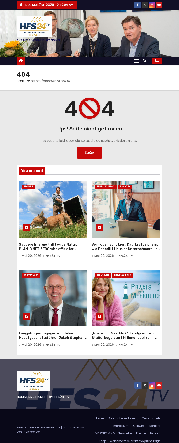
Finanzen (125, 186)
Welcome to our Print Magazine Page (135, 434)
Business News (105, 186)
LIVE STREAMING (104, 426)
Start (21, 81)
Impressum (120, 419)
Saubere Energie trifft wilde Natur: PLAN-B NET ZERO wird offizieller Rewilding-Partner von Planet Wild (48, 245)
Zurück (90, 153)
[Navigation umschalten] (136, 61)
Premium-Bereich (148, 426)
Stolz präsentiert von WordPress (39, 420)
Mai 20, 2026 (32, 252)
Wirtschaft (31, 271)
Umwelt (28, 186)
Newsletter (125, 426)
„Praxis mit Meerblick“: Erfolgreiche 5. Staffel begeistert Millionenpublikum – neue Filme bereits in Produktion (123, 330)
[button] (146, 60)
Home (100, 411)
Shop (102, 434)
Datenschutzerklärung (123, 411)
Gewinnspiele (151, 411)
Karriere (155, 419)
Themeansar (31, 425)
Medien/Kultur (122, 271)
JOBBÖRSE (139, 419)
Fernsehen (103, 271)
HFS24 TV (51, 252)
